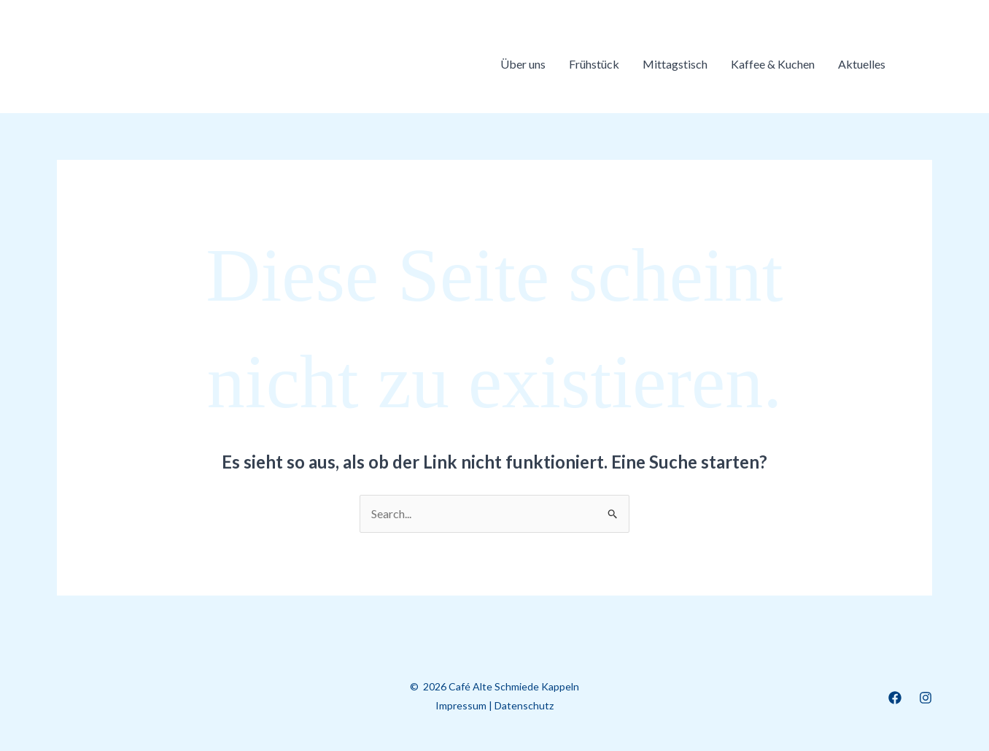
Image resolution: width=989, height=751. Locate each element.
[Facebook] (894, 697)
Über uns (523, 64)
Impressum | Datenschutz (494, 705)
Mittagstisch (675, 64)
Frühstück (594, 64)
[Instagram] (925, 697)
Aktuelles (861, 64)
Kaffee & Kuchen (773, 64)
